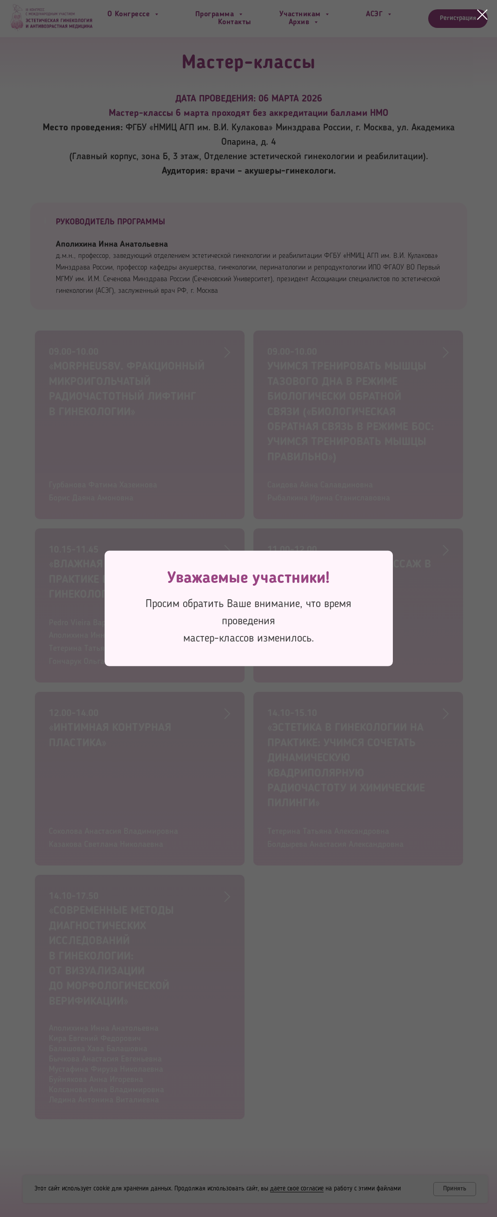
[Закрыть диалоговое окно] (482, 15)
